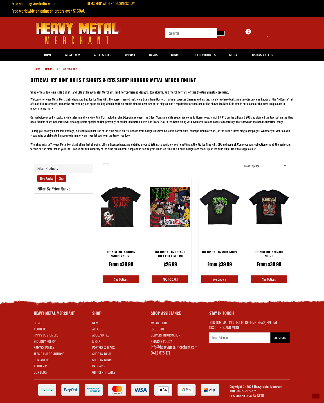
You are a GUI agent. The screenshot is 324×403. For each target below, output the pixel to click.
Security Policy (45, 341)
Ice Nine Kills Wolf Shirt (219, 251)
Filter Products (47, 169)
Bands (153, 54)
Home (37, 68)
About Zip (40, 365)
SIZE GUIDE (157, 328)
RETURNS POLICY (161, 341)
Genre (175, 54)
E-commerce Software (241, 396)
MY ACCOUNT (159, 322)
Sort (232, 165)
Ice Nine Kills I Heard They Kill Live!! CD (170, 254)
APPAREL (97, 328)
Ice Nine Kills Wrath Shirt (269, 254)
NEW (95, 322)
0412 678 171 (160, 353)
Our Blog (40, 372)
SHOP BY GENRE (102, 359)
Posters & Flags (261, 54)
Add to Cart (170, 279)
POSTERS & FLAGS (103, 347)
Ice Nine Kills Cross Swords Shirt (121, 254)
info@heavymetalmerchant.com (174, 347)
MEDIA (96, 341)
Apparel (130, 54)
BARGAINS (98, 365)
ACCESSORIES (100, 334)
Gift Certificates (204, 54)
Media (233, 54)
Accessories (102, 54)
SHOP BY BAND (101, 353)
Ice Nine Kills (70, 68)
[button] (316, 396)
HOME (48, 54)
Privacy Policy (44, 347)
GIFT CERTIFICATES (103, 372)
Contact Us (41, 359)
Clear (61, 178)
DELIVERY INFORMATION (165, 334)
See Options (121, 279)
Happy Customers (46, 334)
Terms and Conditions (49, 353)
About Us (40, 328)
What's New (73, 54)
